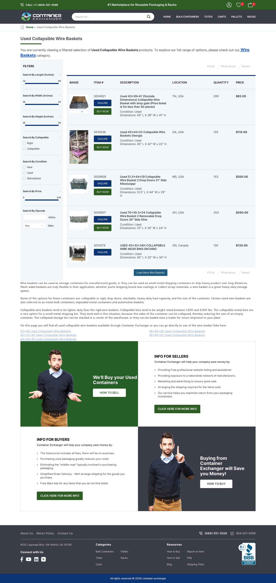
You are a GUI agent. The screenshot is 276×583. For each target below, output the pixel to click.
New (29, 167)
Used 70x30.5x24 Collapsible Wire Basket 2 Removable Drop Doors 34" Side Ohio (141, 216)
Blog (169, 564)
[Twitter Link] (43, 559)
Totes (208, 16)
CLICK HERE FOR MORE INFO (177, 409)
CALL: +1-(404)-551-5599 (42, 4)
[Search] (113, 17)
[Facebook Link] (21, 559)
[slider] (24, 83)
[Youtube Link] (28, 559)
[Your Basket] (250, 4)
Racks (251, 16)
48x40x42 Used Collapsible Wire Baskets (177, 335)
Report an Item (195, 551)
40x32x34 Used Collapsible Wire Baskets (48, 335)
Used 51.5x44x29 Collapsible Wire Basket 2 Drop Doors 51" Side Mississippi (143, 180)
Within (51, 217)
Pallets (236, 16)
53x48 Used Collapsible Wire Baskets (45, 331)
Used (30, 172)
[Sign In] (229, 4)
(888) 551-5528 (216, 533)
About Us (26, 533)
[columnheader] (79, 82)
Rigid (30, 142)
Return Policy (45, 533)
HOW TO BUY (216, 483)
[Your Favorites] (238, 5)
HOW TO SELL (109, 392)
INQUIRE (103, 102)
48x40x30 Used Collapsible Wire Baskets (48, 339)
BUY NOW (103, 111)
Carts (222, 16)
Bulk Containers (187, 16)
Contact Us (65, 533)
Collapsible (33, 148)
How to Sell (173, 557)
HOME (167, 16)
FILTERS (28, 66)
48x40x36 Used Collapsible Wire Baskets (177, 331)
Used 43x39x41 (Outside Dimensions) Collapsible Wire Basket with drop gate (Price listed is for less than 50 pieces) (143, 101)
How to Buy (173, 551)
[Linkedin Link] (36, 559)
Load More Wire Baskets (151, 272)
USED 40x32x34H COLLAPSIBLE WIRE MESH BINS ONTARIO (142, 247)
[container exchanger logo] (41, 16)
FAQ (189, 557)
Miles (51, 225)
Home (26, 27)
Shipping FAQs (195, 564)
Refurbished (34, 178)
